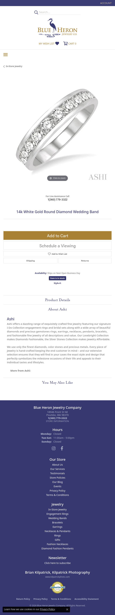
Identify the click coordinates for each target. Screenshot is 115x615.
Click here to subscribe (57, 563)
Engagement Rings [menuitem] (57, 513)
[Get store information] (57, 421)
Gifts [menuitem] (57, 539)
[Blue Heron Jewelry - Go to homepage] (57, 28)
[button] (106, 3)
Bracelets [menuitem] (57, 522)
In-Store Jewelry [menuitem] (57, 509)
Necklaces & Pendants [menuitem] (57, 531)
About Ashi (57, 309)
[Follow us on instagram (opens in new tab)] (53, 448)
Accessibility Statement (86, 599)
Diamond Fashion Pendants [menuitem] (57, 548)
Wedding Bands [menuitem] (57, 518)
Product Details (57, 300)
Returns (85, 260)
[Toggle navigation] (5, 55)
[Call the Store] (57, 418)
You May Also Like (57, 382)
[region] (57, 132)
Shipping (30, 260)
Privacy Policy (57, 490)
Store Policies (57, 477)
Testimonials (57, 473)
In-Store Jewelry (14, 66)
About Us (57, 464)
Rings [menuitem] (57, 535)
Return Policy (23, 599)
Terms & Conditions (57, 495)
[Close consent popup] (67, 609)
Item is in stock (57, 278)
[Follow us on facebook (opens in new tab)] (62, 448)
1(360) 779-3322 (57, 199)
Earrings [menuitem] (57, 526)
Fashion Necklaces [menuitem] (57, 544)
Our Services (57, 469)
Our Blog (57, 482)
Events (57, 486)
